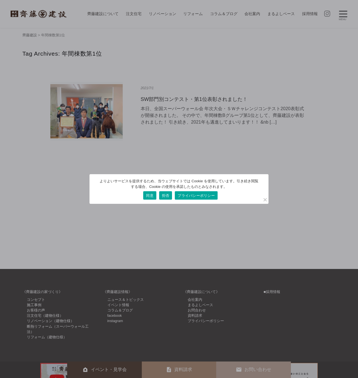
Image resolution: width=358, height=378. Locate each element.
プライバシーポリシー (196, 195)
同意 (150, 195)
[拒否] (265, 199)
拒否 (165, 195)
